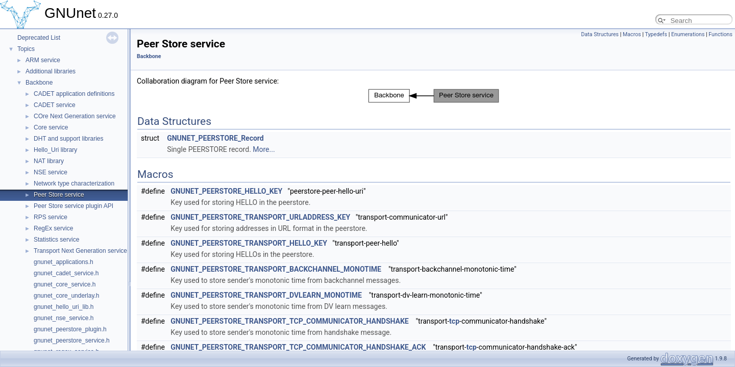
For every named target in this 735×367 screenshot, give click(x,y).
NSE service (50, 172)
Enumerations (688, 34)
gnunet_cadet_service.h (66, 273)
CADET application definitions (74, 93)
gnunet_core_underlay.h (67, 295)
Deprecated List (38, 37)
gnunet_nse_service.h (63, 318)
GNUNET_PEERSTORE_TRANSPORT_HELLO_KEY (248, 243)
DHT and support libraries (69, 138)
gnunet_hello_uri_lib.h (63, 306)
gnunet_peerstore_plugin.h (70, 329)
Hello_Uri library (55, 149)
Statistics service (56, 239)
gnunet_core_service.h (64, 284)
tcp (454, 321)
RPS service (50, 217)
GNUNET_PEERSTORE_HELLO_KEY (226, 191)
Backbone (39, 82)
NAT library (49, 161)
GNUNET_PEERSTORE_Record (215, 138)
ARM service (43, 60)
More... (264, 149)
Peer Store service (59, 194)
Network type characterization (74, 183)
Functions (720, 34)
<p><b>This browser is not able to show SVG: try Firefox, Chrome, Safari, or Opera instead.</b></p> (434, 96)
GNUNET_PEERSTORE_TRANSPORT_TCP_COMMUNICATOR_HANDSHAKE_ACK (298, 347)
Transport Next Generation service (80, 250)
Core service (51, 127)
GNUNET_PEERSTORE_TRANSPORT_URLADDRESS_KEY (260, 217)
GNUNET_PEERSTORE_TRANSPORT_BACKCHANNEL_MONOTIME (275, 269)
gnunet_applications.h (63, 262)
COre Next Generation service (75, 116)
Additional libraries (51, 71)
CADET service (55, 105)
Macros (632, 34)
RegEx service (53, 228)
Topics (26, 49)
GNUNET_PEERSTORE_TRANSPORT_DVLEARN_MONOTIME (266, 295)
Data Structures (600, 34)
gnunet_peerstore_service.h (72, 340)
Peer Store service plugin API (73, 205)
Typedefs (656, 34)
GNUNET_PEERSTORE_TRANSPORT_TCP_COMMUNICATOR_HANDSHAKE (289, 321)
